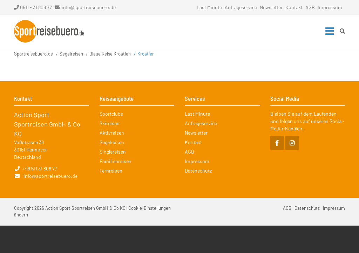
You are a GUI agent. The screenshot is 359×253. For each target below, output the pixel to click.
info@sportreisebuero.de (89, 7)
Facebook (277, 143)
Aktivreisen (112, 133)
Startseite (49, 31)
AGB (310, 7)
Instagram (292, 143)
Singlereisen (113, 152)
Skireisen (110, 123)
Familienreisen (115, 161)
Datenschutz (198, 171)
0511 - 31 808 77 (33, 7)
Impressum (330, 7)
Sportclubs (111, 114)
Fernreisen (111, 171)
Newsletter (271, 7)
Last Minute (209, 7)
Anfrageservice (241, 7)
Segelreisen (71, 54)
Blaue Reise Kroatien (110, 54)
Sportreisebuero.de (33, 54)
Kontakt (294, 7)
